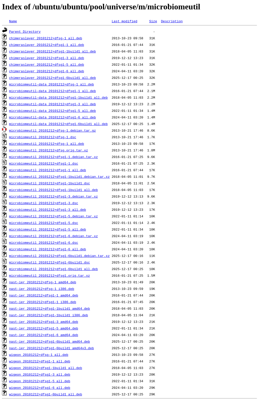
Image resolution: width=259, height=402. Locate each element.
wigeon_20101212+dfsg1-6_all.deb (39, 387)
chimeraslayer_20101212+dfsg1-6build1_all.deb (52, 77)
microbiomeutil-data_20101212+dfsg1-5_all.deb (52, 110)
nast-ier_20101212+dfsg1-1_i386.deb (42, 302)
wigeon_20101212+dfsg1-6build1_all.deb (45, 394)
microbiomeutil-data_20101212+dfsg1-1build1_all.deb (58, 97)
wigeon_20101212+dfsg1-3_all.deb (39, 374)
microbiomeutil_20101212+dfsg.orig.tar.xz (48, 150)
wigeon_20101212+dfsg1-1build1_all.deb (45, 367)
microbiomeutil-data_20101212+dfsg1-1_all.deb (52, 91)
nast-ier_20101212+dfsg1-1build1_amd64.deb (49, 308)
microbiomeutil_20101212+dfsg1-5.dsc (43, 222)
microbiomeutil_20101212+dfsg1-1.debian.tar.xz (53, 156)
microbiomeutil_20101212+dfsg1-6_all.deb (47, 249)
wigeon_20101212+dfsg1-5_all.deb (39, 381)
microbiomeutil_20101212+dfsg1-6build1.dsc (49, 262)
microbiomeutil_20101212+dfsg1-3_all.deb (47, 209)
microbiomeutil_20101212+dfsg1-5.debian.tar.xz (53, 216)
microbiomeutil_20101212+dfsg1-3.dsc (43, 203)
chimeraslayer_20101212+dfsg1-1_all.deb (46, 44)
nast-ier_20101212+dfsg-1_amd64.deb (42, 282)
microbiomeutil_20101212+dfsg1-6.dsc (43, 242)
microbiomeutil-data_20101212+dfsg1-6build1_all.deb (58, 123)
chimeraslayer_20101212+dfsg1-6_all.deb (46, 71)
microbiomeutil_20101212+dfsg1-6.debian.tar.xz (53, 236)
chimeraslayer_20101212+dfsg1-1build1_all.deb (52, 51)
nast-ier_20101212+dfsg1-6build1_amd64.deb (49, 341)
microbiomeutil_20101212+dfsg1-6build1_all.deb (53, 269)
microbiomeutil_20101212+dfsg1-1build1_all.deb (53, 189)
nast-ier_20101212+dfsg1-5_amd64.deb (43, 328)
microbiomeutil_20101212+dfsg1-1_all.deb (47, 170)
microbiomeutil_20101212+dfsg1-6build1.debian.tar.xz (59, 255)
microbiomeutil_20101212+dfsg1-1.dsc (43, 163)
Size (153, 21)
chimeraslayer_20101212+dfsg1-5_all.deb (46, 64)
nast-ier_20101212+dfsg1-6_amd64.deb (43, 335)
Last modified (124, 21)
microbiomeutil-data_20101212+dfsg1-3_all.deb (52, 104)
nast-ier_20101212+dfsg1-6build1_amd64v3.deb (51, 348)
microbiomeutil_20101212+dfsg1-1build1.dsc (49, 183)
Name (13, 21)
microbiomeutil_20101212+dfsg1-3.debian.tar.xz (53, 196)
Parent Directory (25, 31)
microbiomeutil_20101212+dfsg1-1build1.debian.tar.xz (59, 176)
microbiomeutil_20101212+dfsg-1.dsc (42, 137)
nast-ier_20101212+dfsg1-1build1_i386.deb (48, 315)
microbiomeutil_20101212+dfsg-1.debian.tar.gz (52, 130)
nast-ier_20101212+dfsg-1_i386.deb (41, 288)
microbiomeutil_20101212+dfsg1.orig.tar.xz (49, 275)
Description (172, 21)
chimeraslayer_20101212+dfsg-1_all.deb (45, 38)
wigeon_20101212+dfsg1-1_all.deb (39, 361)
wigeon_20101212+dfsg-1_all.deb (38, 354)
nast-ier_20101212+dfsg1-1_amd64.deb (43, 295)
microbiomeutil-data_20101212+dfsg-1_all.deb (51, 84)
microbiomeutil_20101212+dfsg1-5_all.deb (47, 229)
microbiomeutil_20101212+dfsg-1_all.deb (46, 143)
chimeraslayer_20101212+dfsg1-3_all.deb (46, 58)
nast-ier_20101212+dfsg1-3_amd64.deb (43, 321)
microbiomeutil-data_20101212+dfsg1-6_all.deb (52, 117)
